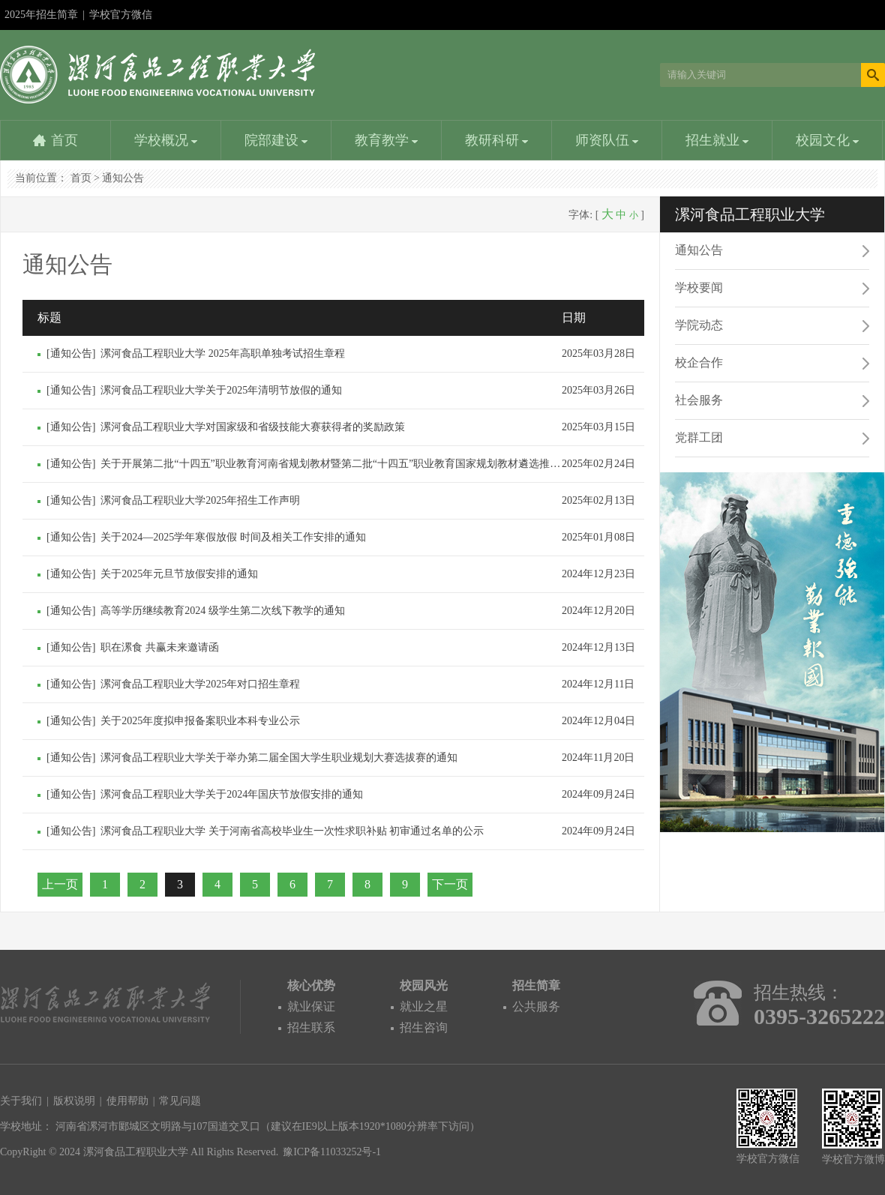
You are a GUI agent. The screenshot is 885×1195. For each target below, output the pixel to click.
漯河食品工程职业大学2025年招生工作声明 (200, 500)
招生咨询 (424, 1027)
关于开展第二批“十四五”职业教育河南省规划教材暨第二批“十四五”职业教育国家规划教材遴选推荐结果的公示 (356, 463)
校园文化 (828, 140)
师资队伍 (607, 140)
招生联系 (311, 1027)
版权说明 (74, 1101)
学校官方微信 (120, 19)
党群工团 (699, 437)
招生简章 (536, 985)
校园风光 (424, 985)
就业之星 (424, 1006)
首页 (64, 140)
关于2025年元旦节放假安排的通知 (179, 574)
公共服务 (536, 1006)
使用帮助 (127, 1101)
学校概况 (166, 140)
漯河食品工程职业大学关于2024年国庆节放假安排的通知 (231, 794)
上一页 (60, 884)
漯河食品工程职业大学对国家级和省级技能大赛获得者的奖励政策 (252, 427)
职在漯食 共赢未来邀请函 (159, 647)
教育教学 (386, 140)
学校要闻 (699, 287)
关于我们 (21, 1101)
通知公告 (123, 178)
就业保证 (311, 1006)
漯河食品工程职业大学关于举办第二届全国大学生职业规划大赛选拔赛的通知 (279, 757)
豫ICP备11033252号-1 (332, 1152)
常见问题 (180, 1101)
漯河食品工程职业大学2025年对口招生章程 (200, 684)
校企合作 (699, 362)
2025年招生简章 (41, 14)
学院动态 (699, 325)
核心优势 (311, 985)
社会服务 (699, 400)
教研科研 (497, 140)
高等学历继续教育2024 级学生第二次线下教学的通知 (222, 610)
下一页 (450, 884)
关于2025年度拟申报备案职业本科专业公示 (200, 720)
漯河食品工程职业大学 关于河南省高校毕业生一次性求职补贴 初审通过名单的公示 (292, 831)
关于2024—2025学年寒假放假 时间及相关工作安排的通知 (233, 537)
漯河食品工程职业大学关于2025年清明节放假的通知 (221, 390)
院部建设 (276, 140)
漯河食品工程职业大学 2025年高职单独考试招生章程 (222, 353)
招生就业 (717, 140)
